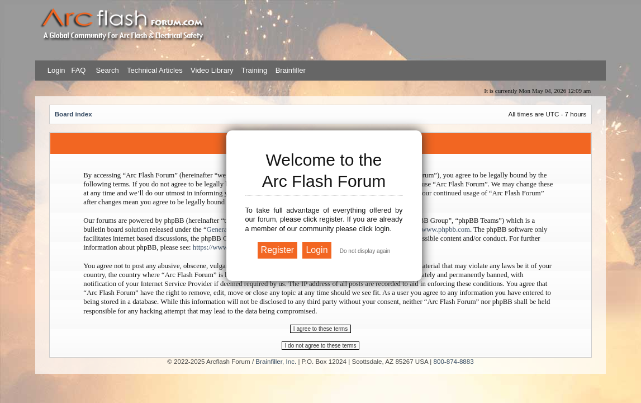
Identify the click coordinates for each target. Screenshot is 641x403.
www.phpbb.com (445, 229)
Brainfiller (291, 70)
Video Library (212, 70)
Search (106, 70)
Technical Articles (155, 70)
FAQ (77, 70)
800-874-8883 (454, 361)
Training (254, 70)
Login (56, 70)
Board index (73, 114)
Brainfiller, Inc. (275, 361)
